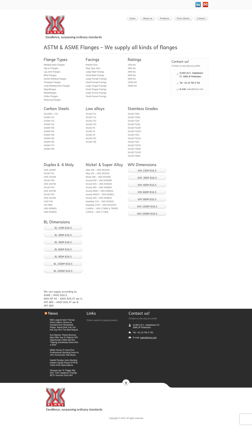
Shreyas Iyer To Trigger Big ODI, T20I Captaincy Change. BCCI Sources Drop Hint (63, 373)
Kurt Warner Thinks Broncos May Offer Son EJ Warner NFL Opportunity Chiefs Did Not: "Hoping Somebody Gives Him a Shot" (64, 340)
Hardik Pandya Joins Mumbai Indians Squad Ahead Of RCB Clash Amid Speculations (64, 362)
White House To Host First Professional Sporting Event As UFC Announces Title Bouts (64, 352)
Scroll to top (126, 382)
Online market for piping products (102, 320)
